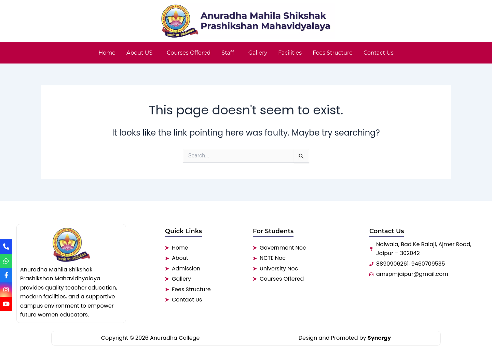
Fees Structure (333, 53)
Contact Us (379, 53)
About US (139, 53)
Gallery (257, 53)
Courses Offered (188, 53)
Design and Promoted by (345, 338)
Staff (227, 53)
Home (106, 53)
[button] (141, 53)
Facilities (290, 53)
